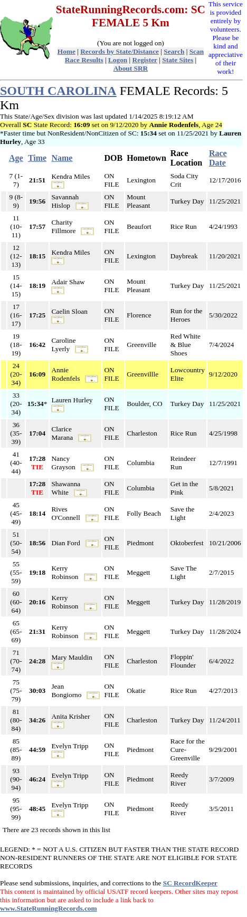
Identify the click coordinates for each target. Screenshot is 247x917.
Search (174, 51)
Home (66, 51)
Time (37, 157)
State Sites (177, 60)
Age (16, 157)
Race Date (218, 158)
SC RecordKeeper (190, 883)
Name (61, 157)
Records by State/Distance (119, 51)
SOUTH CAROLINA (58, 91)
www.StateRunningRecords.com (48, 908)
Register (144, 60)
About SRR (130, 68)
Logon (117, 60)
